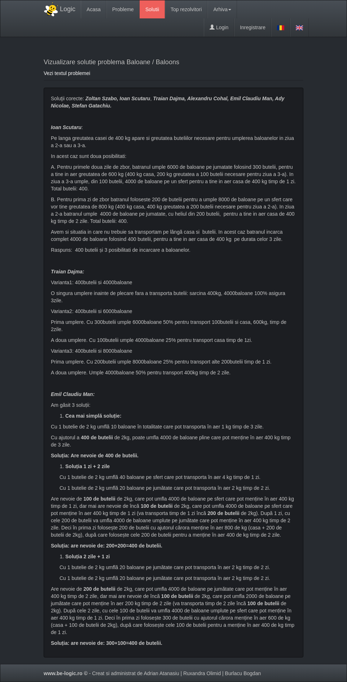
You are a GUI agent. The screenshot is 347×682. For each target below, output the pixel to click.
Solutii (152, 9)
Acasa (94, 9)
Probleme (123, 9)
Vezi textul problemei (67, 73)
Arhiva (222, 9)
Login (219, 27)
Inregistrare (252, 27)
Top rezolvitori (186, 9)
